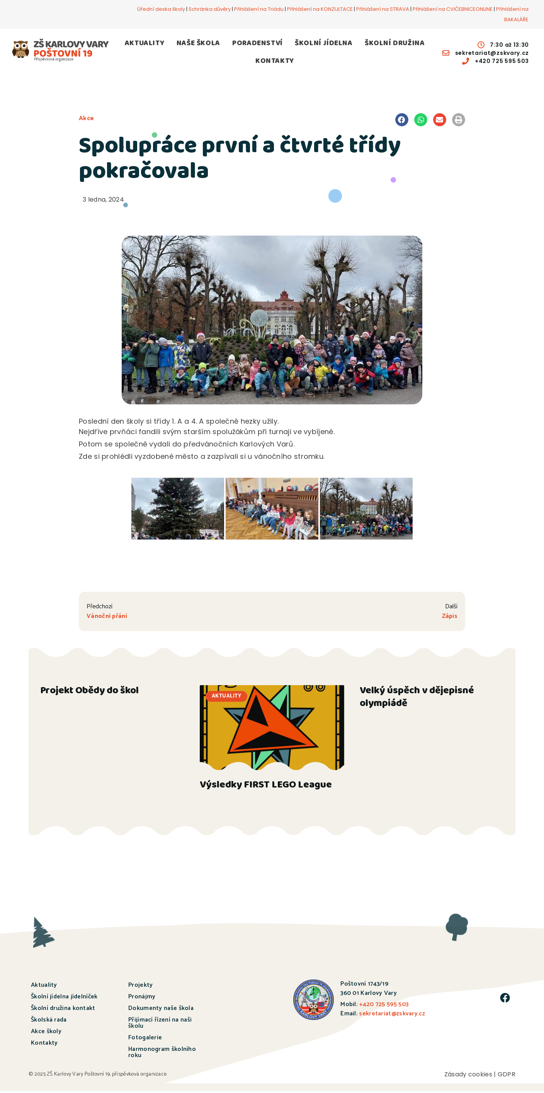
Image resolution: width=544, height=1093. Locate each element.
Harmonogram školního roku (162, 1054)
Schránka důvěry (210, 9)
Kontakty (44, 1045)
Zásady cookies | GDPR (479, 1076)
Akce (87, 118)
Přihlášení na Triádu (259, 9)
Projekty (140, 987)
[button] (401, 119)
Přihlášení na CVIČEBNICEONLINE (453, 9)
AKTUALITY (144, 43)
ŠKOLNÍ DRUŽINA (395, 43)
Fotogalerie (145, 1039)
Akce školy (46, 1033)
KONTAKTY (274, 61)
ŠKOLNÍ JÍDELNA (323, 43)
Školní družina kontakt (63, 1010)
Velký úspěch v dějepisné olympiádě (417, 700)
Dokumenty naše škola (161, 1010)
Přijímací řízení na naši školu (160, 1025)
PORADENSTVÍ (257, 43)
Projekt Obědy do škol (89, 693)
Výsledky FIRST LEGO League (266, 787)
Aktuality (44, 987)
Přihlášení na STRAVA (382, 9)
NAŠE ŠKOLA (198, 43)
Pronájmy (141, 998)
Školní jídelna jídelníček (64, 998)
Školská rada (49, 1022)
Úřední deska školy (161, 9)
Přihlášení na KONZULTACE (320, 9)
